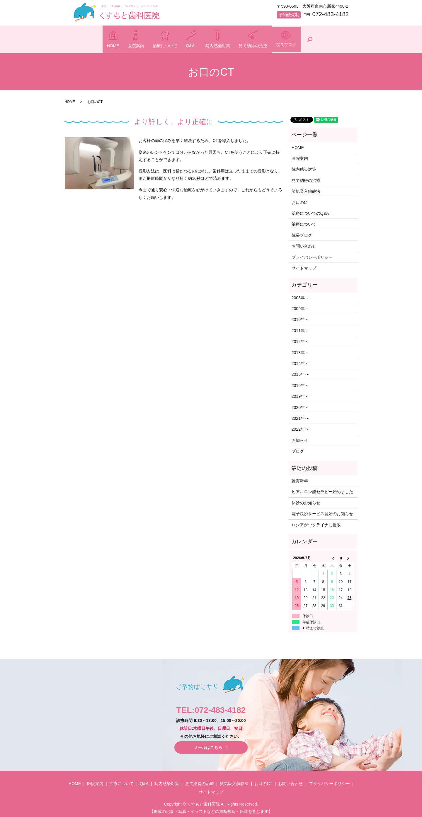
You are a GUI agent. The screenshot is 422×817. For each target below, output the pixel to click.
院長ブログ (314, 44)
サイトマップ (304, 265)
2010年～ (300, 317)
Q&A (190, 45)
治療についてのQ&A (310, 211)
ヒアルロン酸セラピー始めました (322, 489)
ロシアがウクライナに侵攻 (316, 522)
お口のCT (300, 199)
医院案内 (117, 45)
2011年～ (300, 328)
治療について (155, 45)
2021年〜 (300, 416)
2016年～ (300, 382)
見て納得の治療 (272, 45)
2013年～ (300, 350)
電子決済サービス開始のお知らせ (322, 511)
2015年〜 (300, 372)
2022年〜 (300, 426)
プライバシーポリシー (312, 254)
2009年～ (300, 306)
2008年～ (300, 295)
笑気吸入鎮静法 (306, 189)
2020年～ (300, 404)
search (343, 38)
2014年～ (300, 361)
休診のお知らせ (306, 500)
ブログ (298, 448)
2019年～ (300, 394)
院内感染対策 (227, 45)
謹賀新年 (300, 478)
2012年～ (300, 339)
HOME (85, 45)
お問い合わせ (304, 243)
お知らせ (300, 437)
